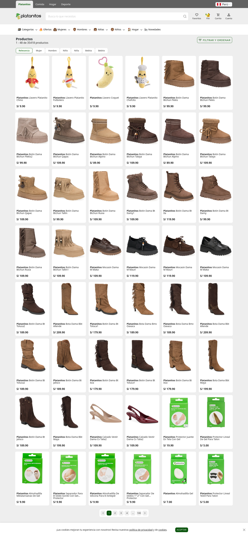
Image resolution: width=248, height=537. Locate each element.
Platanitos (24, 4)
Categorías (27, 30)
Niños (118, 30)
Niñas (101, 30)
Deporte (65, 4)
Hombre (52, 51)
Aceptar (182, 529)
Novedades (152, 30)
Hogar (52, 4)
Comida (40, 4)
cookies (162, 529)
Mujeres (61, 30)
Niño (65, 51)
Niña (76, 51)
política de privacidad (141, 529)
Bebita (88, 51)
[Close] (244, 530)
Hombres (82, 30)
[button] (223, 4)
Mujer (39, 51)
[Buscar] (185, 16)
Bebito (101, 51)
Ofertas (45, 30)
